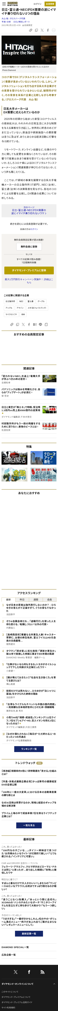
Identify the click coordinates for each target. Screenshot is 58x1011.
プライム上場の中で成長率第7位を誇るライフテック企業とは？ (29, 815)
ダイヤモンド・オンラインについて (17, 984)
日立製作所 (10, 301)
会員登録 (50, 4)
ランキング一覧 (29, 749)
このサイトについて (10, 992)
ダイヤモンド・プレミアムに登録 (29, 270)
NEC (21, 301)
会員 (49, 599)
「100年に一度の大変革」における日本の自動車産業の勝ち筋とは (29, 793)
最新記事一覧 (29, 933)
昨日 (22, 599)
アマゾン (20, 308)
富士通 (30, 301)
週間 (35, 599)
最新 (8, 599)
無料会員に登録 (29, 246)
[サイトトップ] (11, 4)
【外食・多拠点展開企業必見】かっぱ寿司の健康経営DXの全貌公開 (29, 783)
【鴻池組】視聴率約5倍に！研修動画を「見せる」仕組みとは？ (29, 772)
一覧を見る (29, 825)
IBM (23, 314)
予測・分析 (6, 22)
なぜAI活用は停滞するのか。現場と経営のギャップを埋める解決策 (29, 804)
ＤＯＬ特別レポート (21, 22)
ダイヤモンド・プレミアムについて (16, 997)
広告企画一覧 (9, 954)
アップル (9, 308)
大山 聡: (13, 18)
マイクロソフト (11, 314)
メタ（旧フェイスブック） (37, 308)
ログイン (37, 4)
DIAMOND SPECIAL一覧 (15, 947)
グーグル (41, 301)
